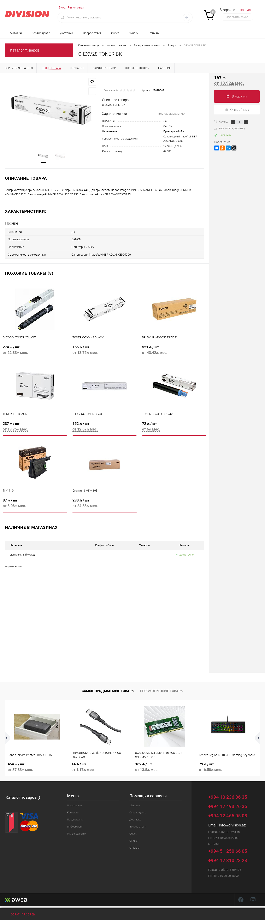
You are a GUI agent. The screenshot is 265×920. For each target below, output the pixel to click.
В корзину (237, 96)
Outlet (115, 33)
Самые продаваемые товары (108, 690)
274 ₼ (35, 350)
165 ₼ (104, 350)
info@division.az (232, 823)
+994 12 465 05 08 (227, 814)
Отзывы (153, 33)
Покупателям (75, 817)
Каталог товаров (24, 50)
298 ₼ (104, 503)
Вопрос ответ (92, 33)
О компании (74, 803)
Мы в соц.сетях (76, 831)
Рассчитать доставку (229, 128)
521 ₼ (174, 350)
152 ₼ (104, 427)
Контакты (73, 810)
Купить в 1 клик (237, 110)
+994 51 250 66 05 (230, 849)
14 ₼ (100, 766)
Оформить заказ (237, 17)
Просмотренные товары (161, 690)
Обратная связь (20, 914)
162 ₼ (164, 766)
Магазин (16, 33)
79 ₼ (228, 766)
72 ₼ (174, 427)
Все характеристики (171, 114)
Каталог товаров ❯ (23, 795)
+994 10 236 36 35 (230, 795)
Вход (62, 7)
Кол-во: (223, 121)
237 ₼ (35, 427)
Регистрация (76, 7)
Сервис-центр (41, 33)
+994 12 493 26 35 (227, 805)
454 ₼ (37, 766)
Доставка (66, 33)
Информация (75, 824)
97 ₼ (35, 503)
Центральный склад (22, 552)
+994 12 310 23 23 (227, 859)
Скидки (134, 33)
